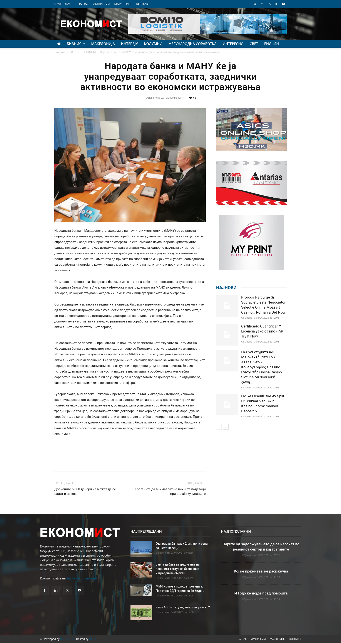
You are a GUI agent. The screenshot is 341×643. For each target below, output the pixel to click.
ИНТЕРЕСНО (233, 43)
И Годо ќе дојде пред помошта (261, 593)
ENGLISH (271, 43)
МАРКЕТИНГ (123, 4)
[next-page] (226, 427)
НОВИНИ (90, 52)
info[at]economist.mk (82, 578)
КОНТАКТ (143, 4)
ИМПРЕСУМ (101, 4)
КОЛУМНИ (153, 43)
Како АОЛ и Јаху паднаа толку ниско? (183, 607)
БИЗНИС (76, 43)
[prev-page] (219, 427)
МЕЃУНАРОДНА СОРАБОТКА (192, 43)
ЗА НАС (83, 4)
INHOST (94, 639)
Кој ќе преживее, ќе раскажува (261, 571)
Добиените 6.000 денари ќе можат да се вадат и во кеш (85, 491)
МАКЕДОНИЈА (103, 43)
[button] (255, 3)
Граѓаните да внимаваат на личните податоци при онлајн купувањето (170, 491)
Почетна (59, 52)
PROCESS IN (67, 639)
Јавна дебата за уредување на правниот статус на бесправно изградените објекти (178, 569)
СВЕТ (254, 43)
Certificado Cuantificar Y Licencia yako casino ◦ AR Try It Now (262, 331)
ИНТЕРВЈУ (129, 43)
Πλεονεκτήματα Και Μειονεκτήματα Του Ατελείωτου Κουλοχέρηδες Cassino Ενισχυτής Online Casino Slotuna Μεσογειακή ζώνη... (261, 367)
